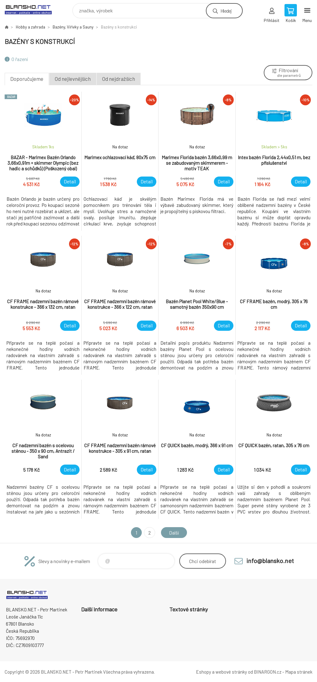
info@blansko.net (270, 560)
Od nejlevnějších (73, 79)
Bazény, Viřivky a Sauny (73, 26)
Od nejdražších (118, 79)
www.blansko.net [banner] (32, 9)
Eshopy (203, 672)
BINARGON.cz (267, 672)
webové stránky (231, 672)
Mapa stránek (298, 672)
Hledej (226, 11)
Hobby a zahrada (30, 26)
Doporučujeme (26, 79)
